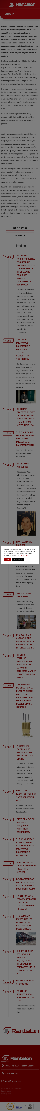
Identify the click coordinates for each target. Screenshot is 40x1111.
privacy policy (25, 555)
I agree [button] (8, 559)
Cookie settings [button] (18, 559)
